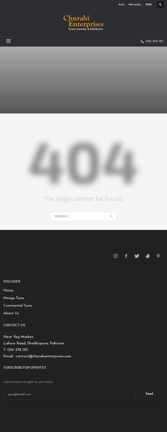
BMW (149, 4)
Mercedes (135, 4)
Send (149, 394)
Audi (121, 4)
